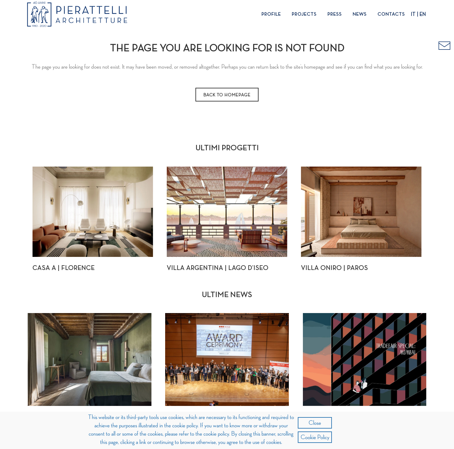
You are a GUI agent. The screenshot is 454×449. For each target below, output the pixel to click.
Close (315, 423)
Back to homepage (227, 95)
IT (413, 14)
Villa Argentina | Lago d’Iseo (217, 268)
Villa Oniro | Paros (334, 268)
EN (423, 14)
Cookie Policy (315, 437)
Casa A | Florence (64, 268)
